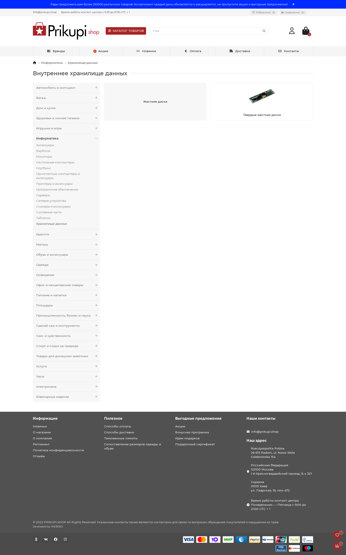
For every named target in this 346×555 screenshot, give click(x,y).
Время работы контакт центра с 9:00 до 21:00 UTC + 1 (95, 12)
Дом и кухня (68, 108)
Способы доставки (119, 432)
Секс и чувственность (68, 336)
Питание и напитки (68, 295)
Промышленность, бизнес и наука (68, 315)
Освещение (68, 275)
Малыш (68, 244)
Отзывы (39, 456)
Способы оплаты (117, 426)
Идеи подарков (187, 438)
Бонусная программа (192, 432)
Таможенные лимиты (121, 438)
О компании (42, 438)
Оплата (192, 51)
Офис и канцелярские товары (68, 285)
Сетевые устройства (51, 200)
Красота (68, 234)
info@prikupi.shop (264, 431)
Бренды (56, 51)
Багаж (68, 98)
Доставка (239, 51)
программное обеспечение (57, 189)
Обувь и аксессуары (68, 254)
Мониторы (44, 156)
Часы (68, 376)
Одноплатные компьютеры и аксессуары (58, 176)
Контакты (288, 51)
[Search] (209, 31)
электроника (68, 386)
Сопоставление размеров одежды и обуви (132, 446)
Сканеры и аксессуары (53, 206)
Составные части (49, 212)
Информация (45, 418)
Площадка (68, 305)
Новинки (146, 51)
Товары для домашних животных (68, 356)
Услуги (68, 366)
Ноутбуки (43, 168)
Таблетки (43, 218)
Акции (180, 426)
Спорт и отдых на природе (68, 346)
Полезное (113, 418)
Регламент (41, 444)
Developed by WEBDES (48, 526)
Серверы (43, 195)
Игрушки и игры (68, 128)
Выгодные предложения (198, 418)
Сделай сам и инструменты (68, 325)
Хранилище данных (83, 62)
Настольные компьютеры (55, 162)
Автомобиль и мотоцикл (68, 87)
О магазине (42, 432)
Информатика (52, 62)
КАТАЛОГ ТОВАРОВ (126, 30)
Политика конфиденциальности (58, 450)
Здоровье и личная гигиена (68, 118)
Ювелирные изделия (68, 397)
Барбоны (43, 151)
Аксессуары (45, 145)
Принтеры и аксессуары (54, 183)
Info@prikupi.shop (45, 12)
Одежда (68, 265)
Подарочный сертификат (195, 444)
